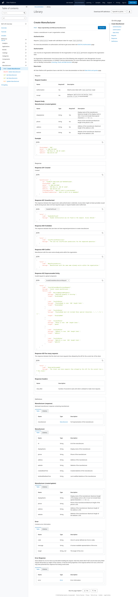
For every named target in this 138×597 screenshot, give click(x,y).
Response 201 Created (42, 168)
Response (38, 163)
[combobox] (14, 18)
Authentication (39, 36)
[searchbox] (14, 12)
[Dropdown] (89, 2)
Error (36, 522)
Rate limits (37, 66)
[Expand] (26, 24)
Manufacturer (64, 422)
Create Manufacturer (44, 22)
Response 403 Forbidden (43, 226)
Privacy (87, 595)
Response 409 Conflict (42, 250)
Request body (40, 101)
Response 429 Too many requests (46, 353)
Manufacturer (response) (43, 403)
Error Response (40, 558)
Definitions (38, 399)
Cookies (100, 595)
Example (38, 138)
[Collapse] (26, 40)
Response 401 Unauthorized (44, 200)
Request (37, 76)
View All (3, 40)
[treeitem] (14, 28)
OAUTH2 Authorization (84, 44)
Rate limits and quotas (91, 70)
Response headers (41, 379)
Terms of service (80, 595)
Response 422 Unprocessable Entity (47, 273)
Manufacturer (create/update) (45, 104)
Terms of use (94, 595)
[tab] (38, 411)
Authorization (38, 49)
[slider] (109, 24)
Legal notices (107, 595)
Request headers (41, 80)
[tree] (14, 24)
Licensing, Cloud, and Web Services (61, 62)
